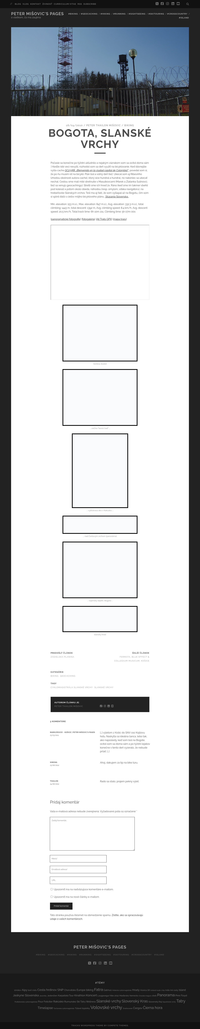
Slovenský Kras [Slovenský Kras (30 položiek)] (135, 1001)
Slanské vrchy (103, 687)
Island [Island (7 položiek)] (182, 990)
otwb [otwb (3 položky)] (154, 995)
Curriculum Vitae (65, 4)
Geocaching (67, 676)
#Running (119, 14)
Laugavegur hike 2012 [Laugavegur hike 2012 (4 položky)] (108, 995)
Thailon (54, 781)
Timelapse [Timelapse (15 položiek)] (45, 1008)
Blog (18, 4)
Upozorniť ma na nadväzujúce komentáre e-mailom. (83, 889)
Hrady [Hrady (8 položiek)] (136, 989)
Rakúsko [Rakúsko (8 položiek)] (58, 1001)
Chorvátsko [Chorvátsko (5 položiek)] (70, 990)
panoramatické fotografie (65, 219)
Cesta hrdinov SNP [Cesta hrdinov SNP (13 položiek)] (50, 990)
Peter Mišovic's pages (37, 13)
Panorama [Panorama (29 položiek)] (166, 995)
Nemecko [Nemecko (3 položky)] (134, 995)
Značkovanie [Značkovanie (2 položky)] (127, 1008)
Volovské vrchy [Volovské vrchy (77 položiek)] (106, 1007)
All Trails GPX (103, 219)
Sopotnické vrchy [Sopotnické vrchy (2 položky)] (169, 1002)
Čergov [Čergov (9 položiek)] (137, 1008)
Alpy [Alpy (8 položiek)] (24, 989)
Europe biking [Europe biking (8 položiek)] (85, 989)
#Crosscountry (177, 14)
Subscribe (89, 4)
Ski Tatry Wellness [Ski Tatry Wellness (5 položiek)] (86, 1001)
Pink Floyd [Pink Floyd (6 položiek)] (181, 995)
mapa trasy (119, 219)
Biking (129, 125)
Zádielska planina (62, 657)
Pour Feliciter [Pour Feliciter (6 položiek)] (45, 1001)
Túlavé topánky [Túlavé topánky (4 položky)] (82, 1008)
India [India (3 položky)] (167, 990)
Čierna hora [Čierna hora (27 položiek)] (152, 1008)
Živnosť (47, 4)
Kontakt (35, 4)
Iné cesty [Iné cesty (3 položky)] (174, 990)
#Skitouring (156, 14)
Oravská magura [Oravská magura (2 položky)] (145, 996)
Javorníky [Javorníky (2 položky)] (43, 996)
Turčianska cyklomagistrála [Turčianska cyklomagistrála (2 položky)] (64, 1008)
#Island (184, 18)
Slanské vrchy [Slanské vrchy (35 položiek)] (108, 1001)
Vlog (25, 4)
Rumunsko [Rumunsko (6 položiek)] (70, 1001)
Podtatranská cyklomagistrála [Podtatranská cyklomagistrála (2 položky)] (26, 1002)
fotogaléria (88, 219)
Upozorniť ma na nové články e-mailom (76, 896)
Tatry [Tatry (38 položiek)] (180, 1001)
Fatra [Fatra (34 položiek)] (98, 989)
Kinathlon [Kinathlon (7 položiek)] (79, 995)
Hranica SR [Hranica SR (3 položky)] (145, 990)
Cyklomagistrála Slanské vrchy (72, 687)
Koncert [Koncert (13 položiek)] (91, 995)
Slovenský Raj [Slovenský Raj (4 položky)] (155, 1001)
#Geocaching (89, 14)
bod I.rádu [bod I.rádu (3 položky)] (32, 990)
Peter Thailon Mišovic (103, 125)
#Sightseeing (137, 14)
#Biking (73, 14)
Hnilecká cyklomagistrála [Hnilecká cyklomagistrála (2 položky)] (121, 990)
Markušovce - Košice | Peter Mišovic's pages (72, 732)
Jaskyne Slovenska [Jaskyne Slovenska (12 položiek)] (26, 995)
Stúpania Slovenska (116, 196)
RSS (80, 4)
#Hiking (105, 14)
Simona (53, 762)
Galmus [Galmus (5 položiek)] (108, 990)
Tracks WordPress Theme (87, 1025)
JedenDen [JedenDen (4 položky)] (52, 995)
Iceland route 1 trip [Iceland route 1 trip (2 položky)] (157, 990)
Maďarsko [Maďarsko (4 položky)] (124, 995)
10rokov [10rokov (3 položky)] (17, 990)
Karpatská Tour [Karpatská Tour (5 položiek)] (66, 995)
